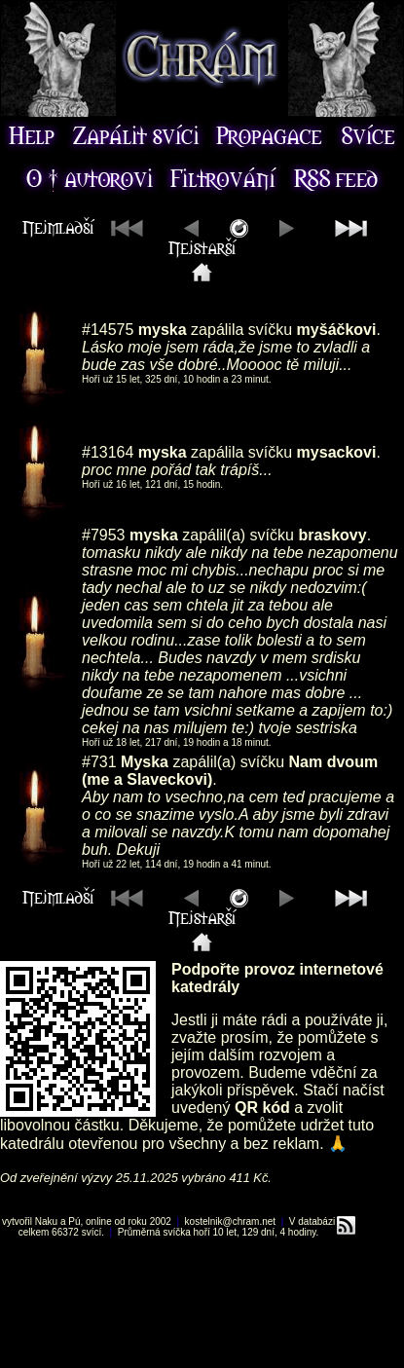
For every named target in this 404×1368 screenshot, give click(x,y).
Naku (46, 1221)
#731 (99, 762)
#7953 (104, 535)
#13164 (107, 452)
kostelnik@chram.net (230, 1221)
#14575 (107, 329)
